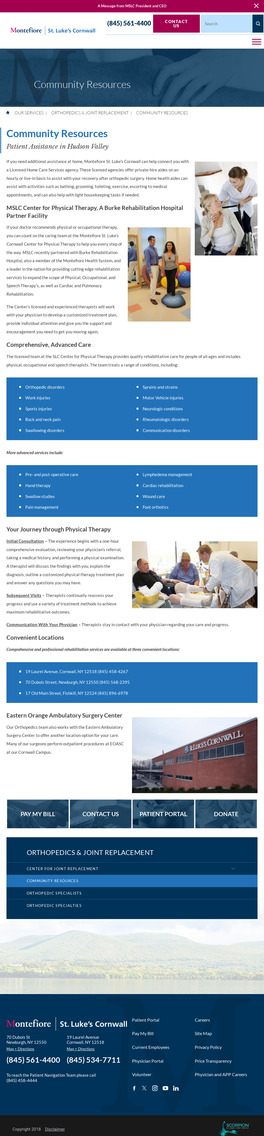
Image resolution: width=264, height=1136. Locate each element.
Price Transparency (213, 1060)
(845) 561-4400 (129, 23)
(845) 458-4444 (21, 1080)
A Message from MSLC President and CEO (132, 6)
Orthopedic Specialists (54, 893)
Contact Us (176, 23)
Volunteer (141, 1074)
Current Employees (150, 1047)
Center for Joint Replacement (63, 868)
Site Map (203, 1033)
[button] (256, 41)
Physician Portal (148, 1060)
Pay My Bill (143, 1033)
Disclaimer (55, 1129)
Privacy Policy (208, 1047)
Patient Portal (145, 1019)
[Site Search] (257, 24)
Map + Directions (20, 1049)
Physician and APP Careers (221, 1074)
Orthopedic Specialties (54, 905)
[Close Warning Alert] (256, 6)
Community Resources (53, 881)
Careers (202, 1019)
